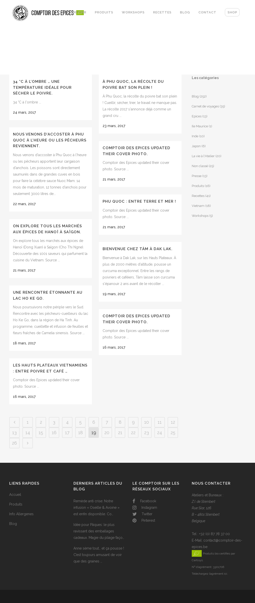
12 (173, 422)
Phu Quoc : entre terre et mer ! (139, 201)
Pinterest (143, 520)
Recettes (198, 196)
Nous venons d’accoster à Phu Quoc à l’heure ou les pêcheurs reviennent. (49, 140)
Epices (196, 116)
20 (106, 432)
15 (41, 432)
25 (173, 432)
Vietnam (198, 206)
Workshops (200, 216)
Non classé (200, 166)
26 (14, 443)
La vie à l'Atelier (203, 156)
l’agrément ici (218, 573)
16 (54, 432)
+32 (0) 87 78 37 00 (214, 534)
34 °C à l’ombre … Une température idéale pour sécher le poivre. (42, 87)
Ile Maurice (200, 126)
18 (80, 432)
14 (27, 432)
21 (120, 432)
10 (146, 422)
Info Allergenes (21, 514)
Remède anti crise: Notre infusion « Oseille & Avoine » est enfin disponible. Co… (96, 507)
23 (146, 432)
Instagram (144, 508)
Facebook (144, 501)
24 (159, 432)
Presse (196, 176)
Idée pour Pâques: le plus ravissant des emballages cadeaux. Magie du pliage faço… (98, 531)
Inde (195, 136)
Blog (195, 96)
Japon (196, 146)
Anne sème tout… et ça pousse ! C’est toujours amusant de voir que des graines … (98, 554)
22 (133, 432)
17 (67, 432)
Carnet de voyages (205, 106)
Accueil (15, 495)
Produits (198, 186)
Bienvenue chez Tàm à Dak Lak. (138, 249)
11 (160, 422)
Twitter (142, 514)
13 (14, 432)
